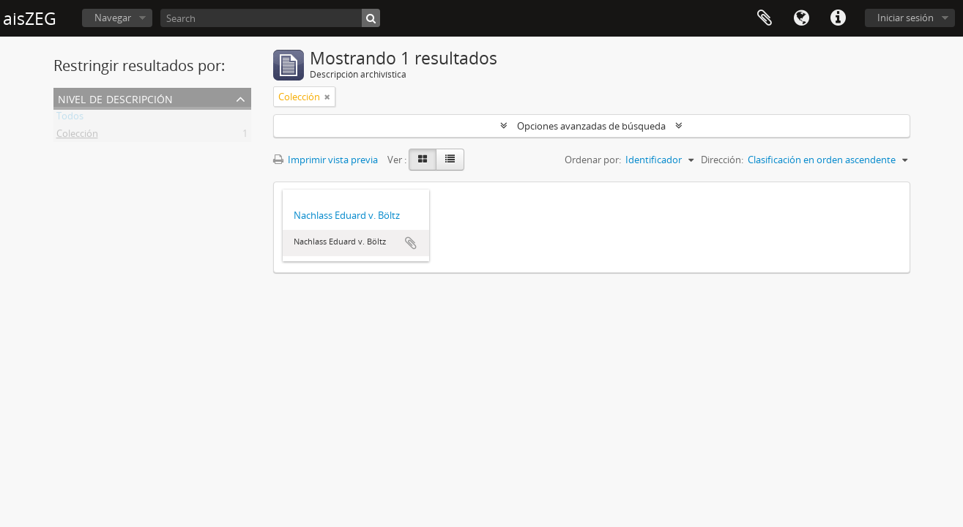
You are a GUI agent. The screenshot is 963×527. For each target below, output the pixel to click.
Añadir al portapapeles (411, 243)
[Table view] (450, 160)
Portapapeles (764, 18)
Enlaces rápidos (837, 18)
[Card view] (422, 160)
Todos (69, 118)
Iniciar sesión (905, 17)
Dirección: (722, 159)
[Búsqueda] (371, 18)
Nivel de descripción (115, 98)
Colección (77, 136)
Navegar (112, 17)
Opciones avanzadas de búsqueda (591, 125)
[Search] (270, 18)
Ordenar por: (593, 159)
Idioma (801, 18)
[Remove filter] (327, 96)
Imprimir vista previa (325, 159)
